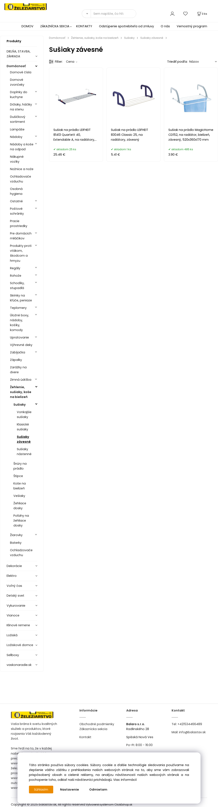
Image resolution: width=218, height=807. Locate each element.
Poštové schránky (17, 211)
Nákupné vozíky (17, 159)
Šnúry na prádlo (20, 466)
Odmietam (98, 789)
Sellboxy (13, 655)
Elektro (12, 576)
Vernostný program (192, 26)
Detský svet (15, 595)
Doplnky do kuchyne (18, 94)
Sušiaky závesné (24, 439)
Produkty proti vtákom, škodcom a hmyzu (21, 253)
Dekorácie (14, 566)
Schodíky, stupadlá (17, 285)
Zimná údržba (20, 379)
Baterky (16, 543)
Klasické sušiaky (23, 426)
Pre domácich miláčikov (21, 235)
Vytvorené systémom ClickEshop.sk (109, 804)
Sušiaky (19, 404)
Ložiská (12, 635)
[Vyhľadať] (86, 13)
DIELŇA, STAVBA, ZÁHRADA (18, 53)
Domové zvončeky (17, 82)
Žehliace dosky (19, 505)
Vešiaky (19, 496)
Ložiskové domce (20, 645)
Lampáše (17, 129)
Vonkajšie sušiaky (24, 414)
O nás (165, 26)
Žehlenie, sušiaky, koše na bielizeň (20, 392)
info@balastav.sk (192, 732)
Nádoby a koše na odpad (21, 146)
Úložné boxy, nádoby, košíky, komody (19, 322)
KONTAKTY (84, 26)
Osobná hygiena (16, 191)
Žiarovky (16, 535)
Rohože (15, 275)
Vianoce (13, 615)
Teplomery (18, 308)
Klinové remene (18, 625)
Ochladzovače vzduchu (21, 552)
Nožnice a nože (21, 169)
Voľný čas (14, 586)
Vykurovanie (16, 605)
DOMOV (27, 26)
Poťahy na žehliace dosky (21, 520)
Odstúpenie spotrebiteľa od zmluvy (126, 26)
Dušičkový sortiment (17, 119)
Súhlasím (41, 789)
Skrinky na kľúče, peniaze (21, 297)
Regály (15, 268)
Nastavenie (69, 789)
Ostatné (16, 201)
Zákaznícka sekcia (93, 729)
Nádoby (16, 137)
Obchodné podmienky (96, 724)
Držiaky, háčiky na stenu (21, 106)
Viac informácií (125, 780)
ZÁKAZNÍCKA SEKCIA (54, 26)
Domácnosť (16, 66)
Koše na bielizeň (19, 485)
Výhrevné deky (21, 345)
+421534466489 (190, 724)
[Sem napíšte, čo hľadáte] (113, 13)
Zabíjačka (17, 352)
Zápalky (16, 360)
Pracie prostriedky (18, 223)
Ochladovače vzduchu (20, 179)
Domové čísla (20, 72)
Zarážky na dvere (18, 369)
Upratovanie (19, 337)
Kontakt (85, 737)
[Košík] (201, 14)
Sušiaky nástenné (24, 451)
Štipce (18, 476)
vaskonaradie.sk (19, 665)
